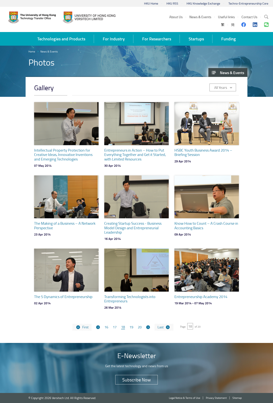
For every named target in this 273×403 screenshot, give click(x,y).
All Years (220, 87)
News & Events (49, 51)
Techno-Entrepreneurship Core (248, 3)
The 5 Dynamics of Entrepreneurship (63, 296)
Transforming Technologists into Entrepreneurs (129, 299)
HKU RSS (172, 3)
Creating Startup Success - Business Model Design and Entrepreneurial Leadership (133, 228)
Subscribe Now (136, 379)
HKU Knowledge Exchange (203, 3)
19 (131, 327)
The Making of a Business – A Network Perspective (65, 225)
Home (31, 51)
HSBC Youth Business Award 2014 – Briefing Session (203, 152)
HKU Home (151, 3)
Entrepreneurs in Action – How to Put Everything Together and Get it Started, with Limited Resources (135, 154)
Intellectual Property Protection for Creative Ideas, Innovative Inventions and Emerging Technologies (63, 154)
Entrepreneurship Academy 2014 (200, 296)
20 (140, 327)
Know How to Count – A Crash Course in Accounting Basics (206, 225)
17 (115, 327)
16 (106, 327)
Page (183, 326)
